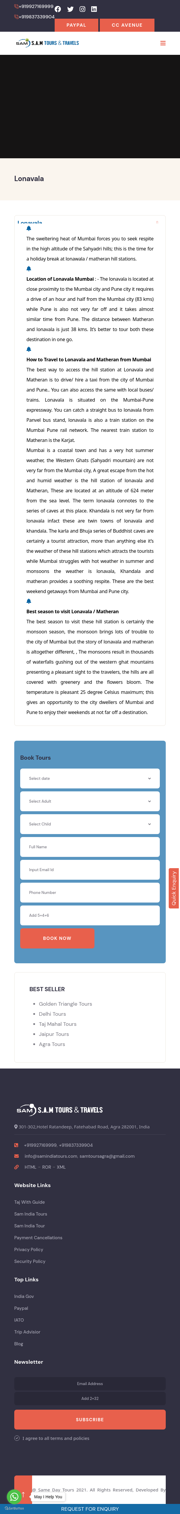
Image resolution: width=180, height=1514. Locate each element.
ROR (46, 1167)
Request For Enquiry (90, 1509)
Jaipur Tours (54, 1034)
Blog (18, 1344)
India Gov (24, 1296)
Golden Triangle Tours (65, 1003)
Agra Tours (52, 1044)
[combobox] (90, 801)
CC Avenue (127, 25)
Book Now (57, 938)
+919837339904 (76, 1145)
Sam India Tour (29, 1226)
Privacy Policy (28, 1250)
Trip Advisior (27, 1332)
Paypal (76, 25)
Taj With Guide (29, 1202)
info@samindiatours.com (51, 1156)
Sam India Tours (30, 1214)
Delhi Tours (52, 1014)
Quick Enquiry (173, 888)
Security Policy (29, 1261)
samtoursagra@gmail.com (107, 1156)
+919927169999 (40, 1145)
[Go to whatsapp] (14, 1496)
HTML (31, 1167)
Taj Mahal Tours (58, 1024)
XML (61, 1167)
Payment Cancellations (38, 1238)
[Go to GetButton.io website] (14, 1508)
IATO (19, 1320)
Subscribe (90, 1420)
